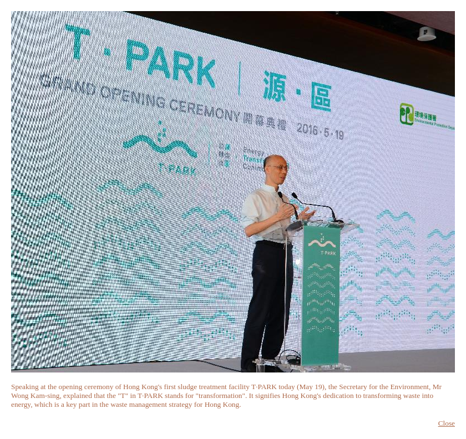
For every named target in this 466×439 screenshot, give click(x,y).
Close (446, 423)
